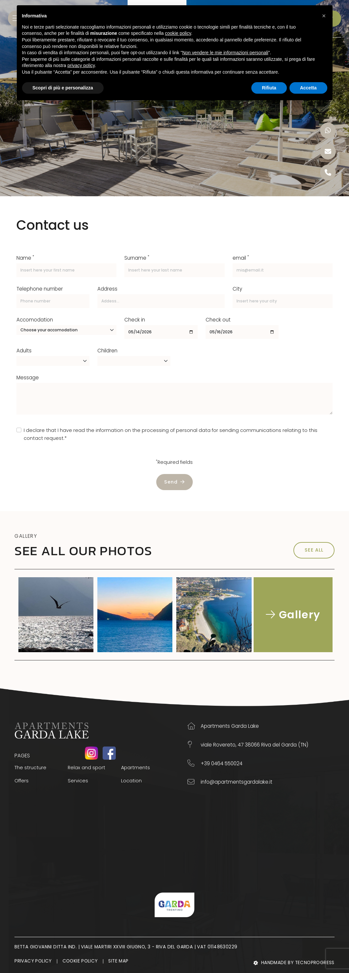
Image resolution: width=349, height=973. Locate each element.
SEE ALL (314, 550)
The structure (30, 767)
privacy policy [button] (81, 65)
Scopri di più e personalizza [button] (63, 87)
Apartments (135, 767)
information (109, 430)
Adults (24, 350)
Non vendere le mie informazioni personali (225, 52)
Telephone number (39, 288)
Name (25, 257)
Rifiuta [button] (269, 87)
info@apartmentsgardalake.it (229, 781)
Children (107, 350)
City (237, 288)
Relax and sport (86, 767)
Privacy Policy (33, 961)
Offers (21, 780)
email (241, 257)
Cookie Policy (80, 961)
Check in (134, 319)
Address (107, 288)
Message (27, 377)
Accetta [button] (308, 87)
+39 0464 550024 (214, 763)
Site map (119, 961)
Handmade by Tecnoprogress (294, 963)
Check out (218, 319)
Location (131, 780)
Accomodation (34, 319)
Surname (136, 257)
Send (174, 482)
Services (78, 780)
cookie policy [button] (178, 33)
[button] (324, 16)
